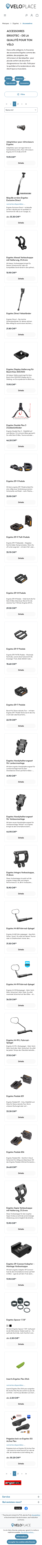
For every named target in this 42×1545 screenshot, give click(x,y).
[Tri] (21, 109)
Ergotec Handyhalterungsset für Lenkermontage (19, 761)
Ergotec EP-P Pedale (15, 649)
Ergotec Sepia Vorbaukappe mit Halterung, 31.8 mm (19, 1209)
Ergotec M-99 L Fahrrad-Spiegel (17, 1041)
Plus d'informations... (27, 1532)
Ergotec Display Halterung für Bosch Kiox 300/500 (20, 370)
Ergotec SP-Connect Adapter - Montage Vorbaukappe (20, 1265)
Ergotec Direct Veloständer (18, 313)
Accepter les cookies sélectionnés (21, 1542)
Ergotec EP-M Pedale (16, 593)
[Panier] (37, 15)
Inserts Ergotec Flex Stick (17, 1379)
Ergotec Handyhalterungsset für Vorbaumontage (19, 817)
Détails (21, 163)
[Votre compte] (31, 15)
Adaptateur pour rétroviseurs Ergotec (20, 143)
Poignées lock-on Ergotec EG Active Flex (19, 1439)
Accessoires (24, 83)
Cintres (8, 79)
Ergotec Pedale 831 (15, 1096)
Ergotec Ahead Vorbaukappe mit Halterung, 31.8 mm (19, 258)
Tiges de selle (10, 83)
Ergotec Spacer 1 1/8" (16, 1320)
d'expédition (36, 1515)
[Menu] (5, 15)
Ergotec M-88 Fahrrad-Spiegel (20, 928)
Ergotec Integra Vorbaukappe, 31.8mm (20, 873)
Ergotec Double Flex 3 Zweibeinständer (16, 426)
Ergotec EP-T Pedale (15, 705)
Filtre (21, 94)
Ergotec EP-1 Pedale (15, 481)
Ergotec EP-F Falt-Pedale (18, 537)
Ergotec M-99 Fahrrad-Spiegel (20, 984)
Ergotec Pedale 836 (15, 1152)
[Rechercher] (26, 15)
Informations (21, 1536)
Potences (19, 79)
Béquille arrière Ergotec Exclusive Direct (17, 199)
